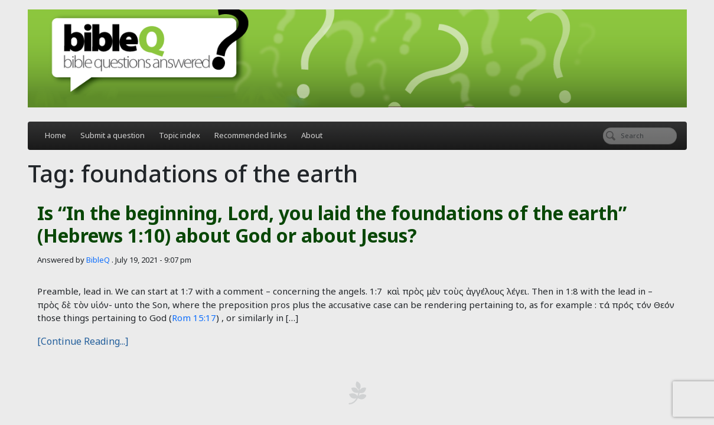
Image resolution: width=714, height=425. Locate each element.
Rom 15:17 (194, 317)
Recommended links (250, 135)
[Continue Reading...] (82, 341)
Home (55, 135)
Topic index (179, 135)
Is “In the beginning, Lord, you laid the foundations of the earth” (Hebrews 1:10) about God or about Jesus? (332, 224)
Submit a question (112, 135)
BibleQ (98, 259)
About (311, 135)
